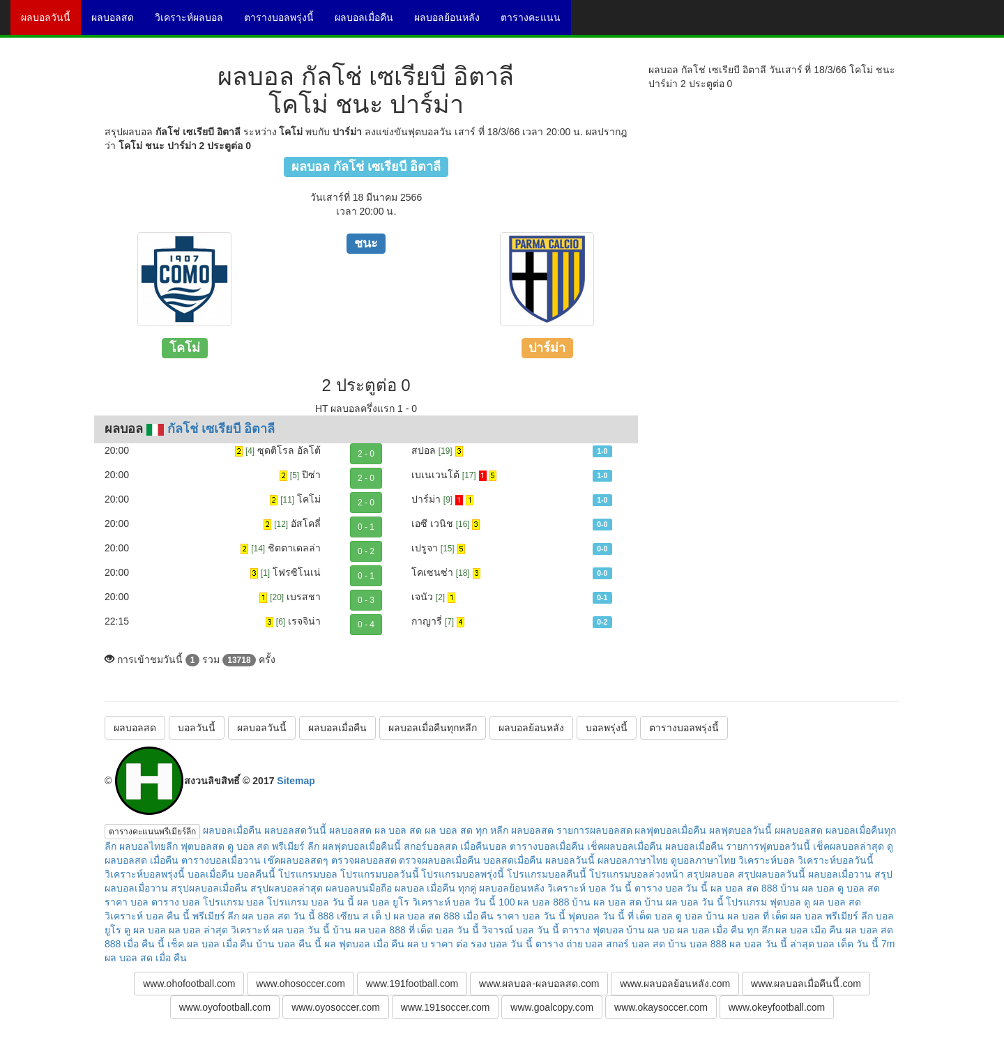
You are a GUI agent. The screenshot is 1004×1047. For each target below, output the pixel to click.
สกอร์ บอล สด (635, 943)
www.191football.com (412, 983)
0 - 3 (366, 600)
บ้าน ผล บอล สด (606, 902)
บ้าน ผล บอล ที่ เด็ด (747, 916)
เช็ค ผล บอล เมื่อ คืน (210, 943)
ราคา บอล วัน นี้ (530, 916)
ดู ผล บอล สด (832, 902)
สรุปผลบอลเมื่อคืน (209, 888)
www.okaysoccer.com (661, 1007)
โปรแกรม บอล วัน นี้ (310, 902)
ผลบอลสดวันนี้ (295, 830)
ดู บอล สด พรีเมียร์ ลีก (273, 846)
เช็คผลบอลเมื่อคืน (624, 846)
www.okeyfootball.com (777, 1007)
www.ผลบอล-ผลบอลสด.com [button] (539, 983)
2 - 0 (366, 454)
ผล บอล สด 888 (743, 888)
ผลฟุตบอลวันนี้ (740, 830)
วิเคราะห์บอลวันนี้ (836, 860)
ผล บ (417, 943)
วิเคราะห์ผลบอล (194, 22)
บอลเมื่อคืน (211, 874)
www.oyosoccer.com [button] (335, 1007)
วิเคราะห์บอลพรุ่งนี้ (145, 874)
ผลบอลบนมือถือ (359, 888)
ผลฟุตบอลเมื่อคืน (670, 830)
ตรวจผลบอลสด (364, 860)
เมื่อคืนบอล (483, 846)
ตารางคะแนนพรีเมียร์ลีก (152, 831)
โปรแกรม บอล (234, 902)
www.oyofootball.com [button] (225, 1007)
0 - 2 (366, 551)
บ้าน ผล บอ (650, 929)
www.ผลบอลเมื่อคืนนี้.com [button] (806, 983)
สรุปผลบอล (711, 874)
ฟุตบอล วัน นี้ (596, 916)
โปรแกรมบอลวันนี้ (379, 874)
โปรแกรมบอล (307, 874)
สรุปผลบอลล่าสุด (286, 888)
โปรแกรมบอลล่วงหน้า (636, 874)
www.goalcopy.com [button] (551, 1007)
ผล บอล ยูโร (383, 902)
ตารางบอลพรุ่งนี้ (284, 22)
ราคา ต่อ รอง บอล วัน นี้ (481, 943)
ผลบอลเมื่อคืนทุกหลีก (432, 727)
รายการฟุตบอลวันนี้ (768, 846)
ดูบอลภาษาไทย (703, 860)
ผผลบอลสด (799, 830)
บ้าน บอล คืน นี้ (288, 943)
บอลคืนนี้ (256, 874)
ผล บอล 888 (543, 902)
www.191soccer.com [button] (445, 1007)
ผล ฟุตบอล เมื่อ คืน (364, 943)
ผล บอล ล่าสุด (199, 929)
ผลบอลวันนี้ (51, 22)
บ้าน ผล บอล (807, 888)
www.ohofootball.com (189, 983)
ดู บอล (689, 916)
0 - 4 (366, 624)
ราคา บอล (127, 902)
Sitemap (295, 780)
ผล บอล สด (398, 830)
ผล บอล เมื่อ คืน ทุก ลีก (725, 929)
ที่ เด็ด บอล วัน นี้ (444, 929)
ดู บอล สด (858, 888)
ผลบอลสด (117, 22)
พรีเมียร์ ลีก (216, 916)
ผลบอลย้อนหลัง (452, 22)
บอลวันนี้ (196, 727)
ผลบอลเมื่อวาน (840, 874)
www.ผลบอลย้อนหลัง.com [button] (675, 983)
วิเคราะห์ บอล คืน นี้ (147, 916)
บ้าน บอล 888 (697, 943)
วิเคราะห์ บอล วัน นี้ (589, 888)
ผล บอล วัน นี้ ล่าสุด (771, 943)
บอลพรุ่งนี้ (607, 727)
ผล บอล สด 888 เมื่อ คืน (443, 916)
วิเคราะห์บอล (766, 860)
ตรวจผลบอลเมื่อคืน (439, 860)
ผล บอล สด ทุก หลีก (466, 830)
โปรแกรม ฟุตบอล (763, 902)
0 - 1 (366, 527)
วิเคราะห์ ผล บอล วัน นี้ (280, 929)
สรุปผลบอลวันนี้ (771, 874)
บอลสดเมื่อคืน (512, 860)
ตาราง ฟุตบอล (593, 929)
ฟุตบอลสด (203, 846)
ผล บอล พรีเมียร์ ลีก (831, 916)
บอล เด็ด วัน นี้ (847, 943)
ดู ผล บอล (145, 929)
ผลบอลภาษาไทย (633, 860)
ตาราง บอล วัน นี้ (671, 888)
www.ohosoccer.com (300, 983)
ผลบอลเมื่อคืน (369, 22)
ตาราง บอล (175, 902)
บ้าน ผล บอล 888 (369, 929)
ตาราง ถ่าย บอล (569, 943)
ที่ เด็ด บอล (651, 916)
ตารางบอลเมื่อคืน (547, 846)
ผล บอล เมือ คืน (808, 929)
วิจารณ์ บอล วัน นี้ (520, 929)
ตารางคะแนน (536, 22)
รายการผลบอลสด (594, 830)
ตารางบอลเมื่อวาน (221, 860)
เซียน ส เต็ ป (363, 916)
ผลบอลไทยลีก (148, 846)
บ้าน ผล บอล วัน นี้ (684, 902)
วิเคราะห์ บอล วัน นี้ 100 (463, 902)
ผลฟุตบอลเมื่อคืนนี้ (361, 846)
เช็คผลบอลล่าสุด (848, 846)
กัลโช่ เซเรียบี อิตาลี (221, 429)
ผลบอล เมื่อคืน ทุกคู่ (436, 888)
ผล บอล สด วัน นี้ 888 (288, 916)
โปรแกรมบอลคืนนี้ (546, 874)
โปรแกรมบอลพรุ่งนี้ (462, 874)
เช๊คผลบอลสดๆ (296, 860)
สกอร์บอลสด (430, 846)
